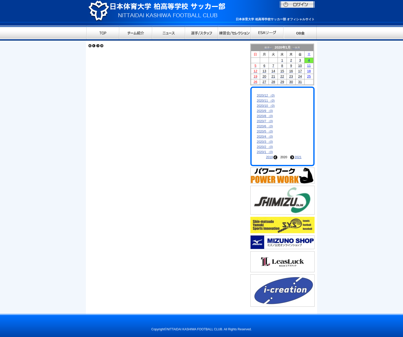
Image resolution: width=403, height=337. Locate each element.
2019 (269, 157)
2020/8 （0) (265, 116)
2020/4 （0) (265, 136)
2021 (298, 157)
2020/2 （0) (265, 147)
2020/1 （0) (265, 152)
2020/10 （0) (265, 106)
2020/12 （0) (265, 95)
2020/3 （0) (265, 142)
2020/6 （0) (265, 126)
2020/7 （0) (265, 121)
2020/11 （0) (265, 100)
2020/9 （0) (265, 111)
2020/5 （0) (265, 131)
